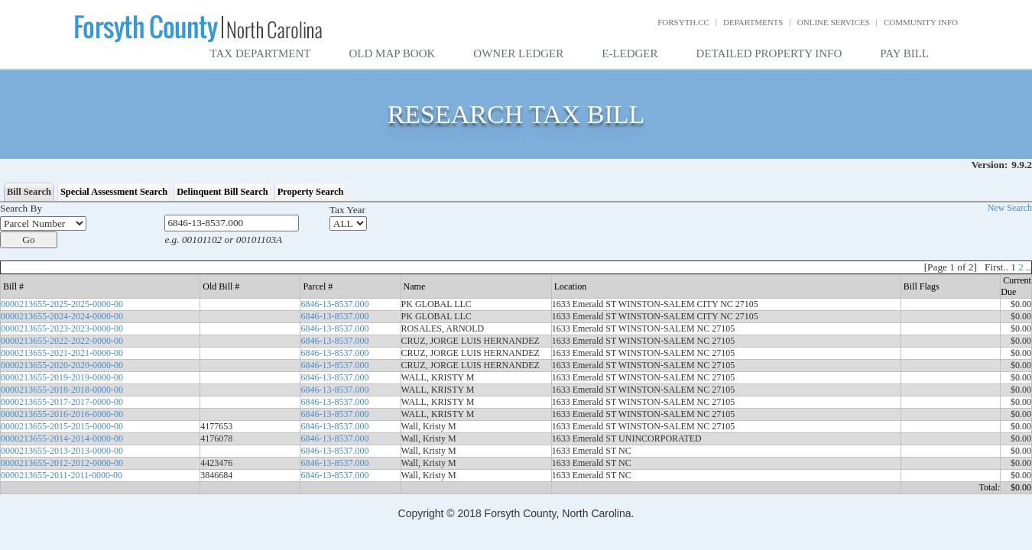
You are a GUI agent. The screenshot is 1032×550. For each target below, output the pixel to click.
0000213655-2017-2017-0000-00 (62, 401)
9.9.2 (1021, 164)
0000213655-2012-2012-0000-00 (62, 463)
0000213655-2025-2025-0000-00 (62, 304)
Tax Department (260, 53)
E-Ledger (629, 53)
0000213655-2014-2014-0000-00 (62, 438)
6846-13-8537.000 (334, 304)
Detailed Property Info (769, 53)
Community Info (921, 22)
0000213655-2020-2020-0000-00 (62, 365)
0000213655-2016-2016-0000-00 (62, 414)
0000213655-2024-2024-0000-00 (62, 316)
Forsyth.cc (683, 22)
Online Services (833, 22)
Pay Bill (904, 53)
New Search (1010, 207)
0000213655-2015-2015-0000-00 (62, 426)
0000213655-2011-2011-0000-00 (61, 475)
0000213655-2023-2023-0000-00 (62, 328)
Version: (990, 164)
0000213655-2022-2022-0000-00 (62, 340)
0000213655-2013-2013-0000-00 (62, 450)
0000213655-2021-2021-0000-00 (62, 353)
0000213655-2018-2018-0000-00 (62, 389)
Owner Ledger (518, 53)
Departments (753, 22)
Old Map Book (392, 53)
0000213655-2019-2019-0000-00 (62, 377)
